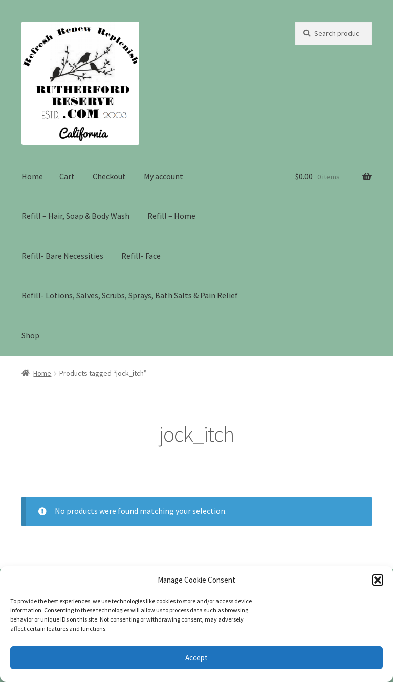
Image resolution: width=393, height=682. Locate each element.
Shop (30, 335)
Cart (67, 176)
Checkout (109, 176)
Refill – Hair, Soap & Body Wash (75, 216)
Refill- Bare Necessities (62, 256)
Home (32, 176)
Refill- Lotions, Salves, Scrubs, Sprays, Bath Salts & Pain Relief (129, 295)
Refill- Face (141, 256)
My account (163, 176)
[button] (378, 580)
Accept (196, 658)
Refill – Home (171, 216)
